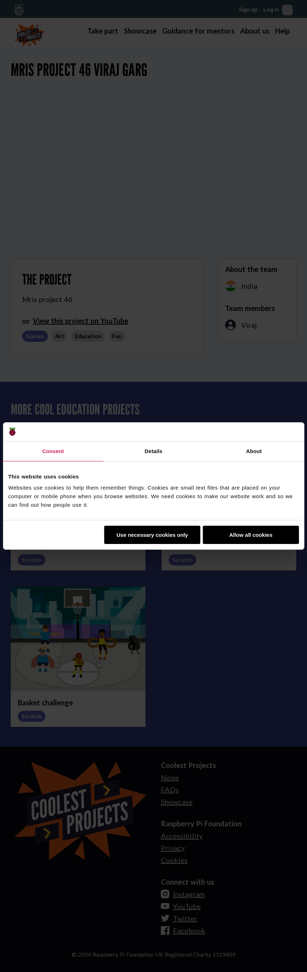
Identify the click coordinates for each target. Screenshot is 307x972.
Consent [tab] (53, 451)
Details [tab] (154, 451)
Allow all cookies (250, 535)
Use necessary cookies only (152, 535)
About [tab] (254, 451)
